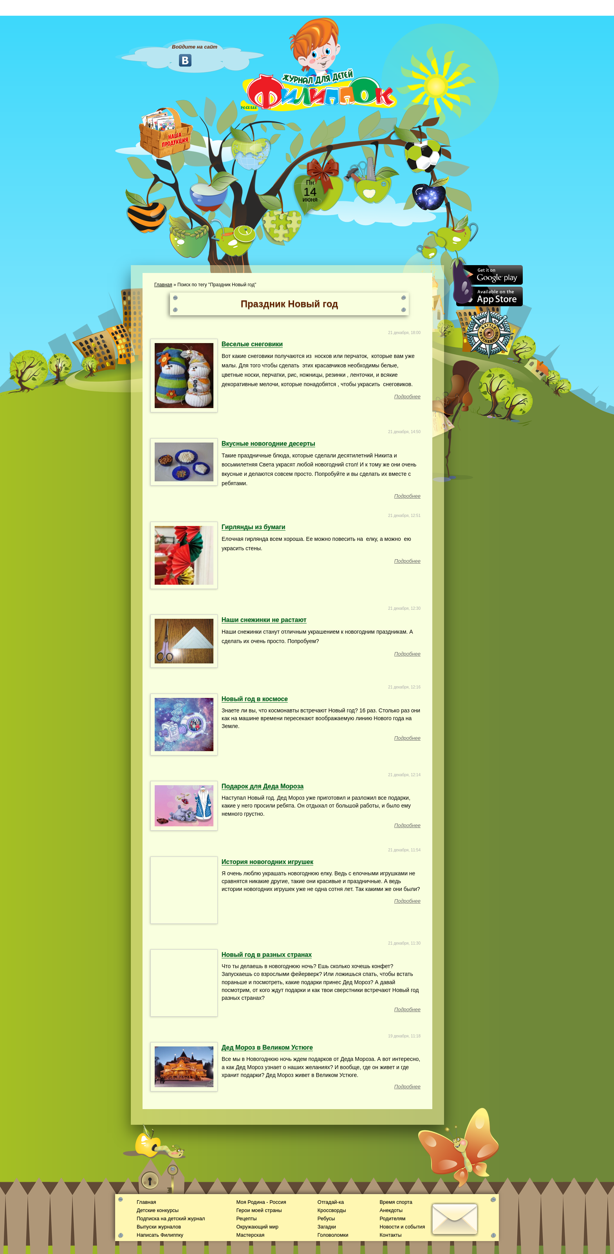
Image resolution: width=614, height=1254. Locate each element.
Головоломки (333, 1235)
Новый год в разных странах (267, 954)
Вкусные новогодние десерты (268, 443)
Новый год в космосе (255, 699)
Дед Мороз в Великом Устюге (267, 1047)
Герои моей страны (259, 1210)
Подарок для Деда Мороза (262, 786)
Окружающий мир (257, 1227)
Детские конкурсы (158, 1210)
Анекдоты (391, 1210)
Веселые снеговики (252, 344)
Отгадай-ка (331, 1202)
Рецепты (246, 1218)
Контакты (390, 1235)
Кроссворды (332, 1210)
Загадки (327, 1227)
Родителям (392, 1218)
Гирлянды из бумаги (253, 527)
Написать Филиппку (160, 1235)
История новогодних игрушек (267, 861)
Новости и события (402, 1227)
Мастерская (250, 1235)
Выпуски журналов (159, 1227)
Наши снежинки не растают (264, 619)
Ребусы (326, 1218)
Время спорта (395, 1202)
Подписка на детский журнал (171, 1218)
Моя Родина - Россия (261, 1202)
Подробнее (407, 396)
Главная (163, 284)
